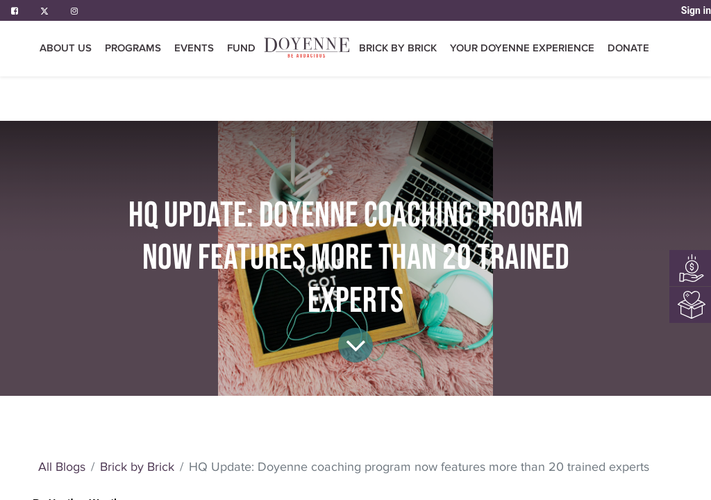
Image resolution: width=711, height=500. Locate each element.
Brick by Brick (137, 467)
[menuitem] (241, 48)
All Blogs (61, 467)
